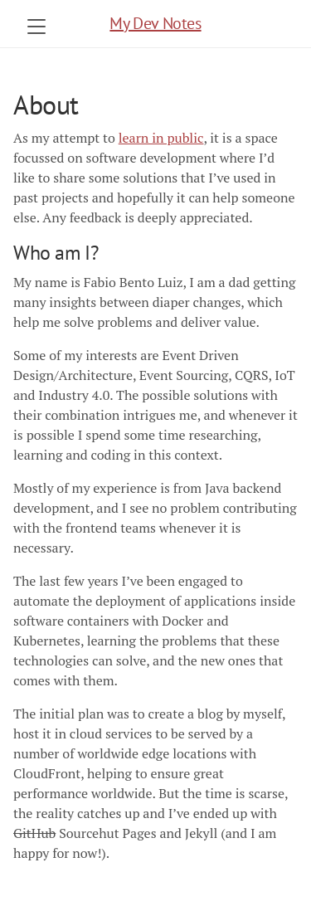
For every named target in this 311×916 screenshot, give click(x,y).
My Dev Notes (155, 23)
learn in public (161, 138)
